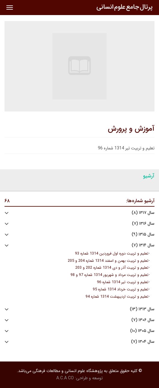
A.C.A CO (65, 378)
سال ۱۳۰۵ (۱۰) (142, 331)
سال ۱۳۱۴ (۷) (143, 245)
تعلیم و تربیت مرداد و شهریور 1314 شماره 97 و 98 (109, 275)
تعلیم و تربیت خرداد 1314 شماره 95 (120, 289)
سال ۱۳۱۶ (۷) (143, 224)
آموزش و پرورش (131, 129)
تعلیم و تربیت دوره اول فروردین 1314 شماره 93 (111, 254)
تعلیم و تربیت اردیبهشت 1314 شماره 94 (117, 297)
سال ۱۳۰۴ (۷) (142, 342)
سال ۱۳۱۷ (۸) (143, 213)
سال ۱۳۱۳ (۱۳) (142, 309)
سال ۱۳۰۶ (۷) (142, 320)
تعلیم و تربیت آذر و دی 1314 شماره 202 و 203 (111, 268)
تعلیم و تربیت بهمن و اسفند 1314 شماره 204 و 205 (108, 261)
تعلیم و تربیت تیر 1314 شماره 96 (122, 282)
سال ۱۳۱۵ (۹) (143, 234)
